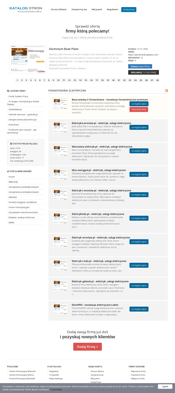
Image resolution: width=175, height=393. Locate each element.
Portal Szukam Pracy (18, 96)
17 (97, 80)
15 (86, 80)
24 (135, 80)
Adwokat (13, 197)
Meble (11, 222)
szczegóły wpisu (139, 103)
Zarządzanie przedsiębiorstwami (24, 187)
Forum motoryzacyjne (19, 207)
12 (69, 80)
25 (141, 80)
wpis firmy (140, 66)
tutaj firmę (143, 72)
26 (146, 80)
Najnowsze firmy (138, 371)
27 (152, 80)
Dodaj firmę (128, 9)
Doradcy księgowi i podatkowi (23, 202)
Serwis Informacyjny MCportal (22, 371)
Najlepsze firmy (138, 378)
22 (124, 80)
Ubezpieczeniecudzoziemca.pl (22, 119)
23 (130, 80)
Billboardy (13, 181)
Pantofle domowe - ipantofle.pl (23, 114)
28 (157, 80)
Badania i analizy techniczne (22, 217)
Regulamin (112, 9)
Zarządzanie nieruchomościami (23, 212)
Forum (12, 176)
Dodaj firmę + (87, 346)
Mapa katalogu (56, 378)
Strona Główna (58, 9)
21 (119, 80)
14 (80, 80)
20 (113, 80)
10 (58, 80)
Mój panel (97, 9)
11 (64, 80)
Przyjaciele (54, 375)
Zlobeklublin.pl (15, 109)
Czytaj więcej (56, 389)
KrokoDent (14, 124)
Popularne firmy (138, 375)
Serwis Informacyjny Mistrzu (21, 375)
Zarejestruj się (79, 9)
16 (91, 80)
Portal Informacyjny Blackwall (22, 378)
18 (102, 80)
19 (108, 80)
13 (75, 80)
